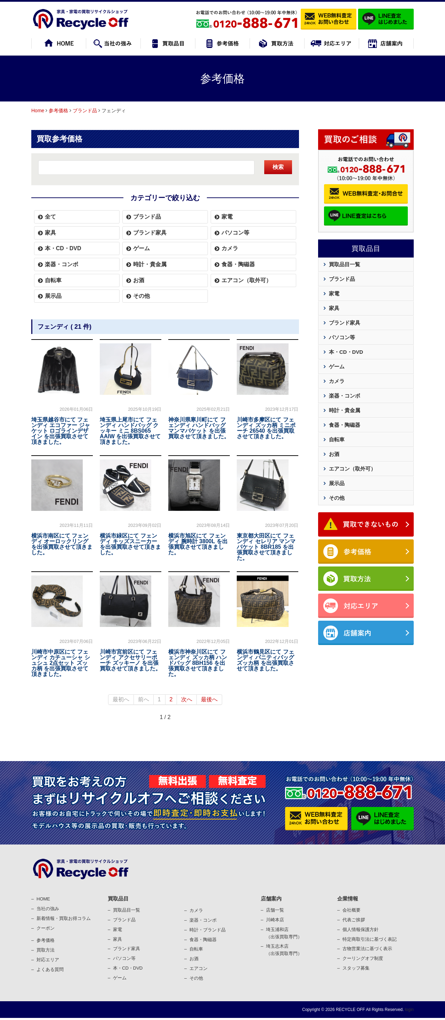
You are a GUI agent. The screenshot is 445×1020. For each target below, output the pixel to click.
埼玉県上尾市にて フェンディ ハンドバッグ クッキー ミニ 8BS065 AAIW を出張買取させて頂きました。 (130, 431)
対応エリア (48, 959)
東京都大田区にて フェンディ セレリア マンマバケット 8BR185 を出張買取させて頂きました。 (266, 547)
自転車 (53, 280)
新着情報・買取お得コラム (64, 918)
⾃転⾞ (196, 949)
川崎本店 (275, 919)
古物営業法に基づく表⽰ (367, 948)
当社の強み (48, 908)
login (409, 1009)
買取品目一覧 (344, 264)
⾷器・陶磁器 (203, 939)
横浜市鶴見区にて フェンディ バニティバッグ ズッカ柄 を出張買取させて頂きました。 (265, 660)
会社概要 (351, 910)
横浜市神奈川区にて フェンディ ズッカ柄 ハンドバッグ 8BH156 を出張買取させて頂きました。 (197, 663)
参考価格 (58, 110)
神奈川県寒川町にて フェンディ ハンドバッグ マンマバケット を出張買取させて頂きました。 (198, 428)
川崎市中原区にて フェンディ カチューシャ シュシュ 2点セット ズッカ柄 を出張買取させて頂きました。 (60, 663)
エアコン (198, 968)
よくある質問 (50, 969)
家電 (227, 217)
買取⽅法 (46, 950)
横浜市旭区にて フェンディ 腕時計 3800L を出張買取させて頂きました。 (197, 544)
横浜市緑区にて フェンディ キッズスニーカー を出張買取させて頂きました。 (130, 544)
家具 (50, 233)
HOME (43, 898)
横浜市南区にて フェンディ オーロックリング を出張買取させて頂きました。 (61, 544)
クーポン (46, 928)
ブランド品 (85, 110)
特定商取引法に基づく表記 (369, 939)
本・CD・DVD (63, 248)
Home (37, 110)
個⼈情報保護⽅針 (360, 929)
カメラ (229, 248)
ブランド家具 (150, 233)
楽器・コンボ (61, 264)
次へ (186, 699)
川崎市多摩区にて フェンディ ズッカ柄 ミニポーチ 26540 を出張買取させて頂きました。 (266, 428)
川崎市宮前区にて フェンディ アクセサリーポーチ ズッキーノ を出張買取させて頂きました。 (130, 660)
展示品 (53, 296)
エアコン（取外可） (246, 280)
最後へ (209, 699)
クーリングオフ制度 (362, 958)
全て (50, 217)
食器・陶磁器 (238, 264)
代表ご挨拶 (353, 919)
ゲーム (141, 248)
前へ (143, 699)
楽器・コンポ (203, 920)
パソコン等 (235, 233)
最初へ (121, 699)
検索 (278, 167)
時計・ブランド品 (207, 929)
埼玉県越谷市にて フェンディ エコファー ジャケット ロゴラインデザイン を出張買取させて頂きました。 (60, 431)
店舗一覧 (275, 910)
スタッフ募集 (356, 968)
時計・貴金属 (150, 264)
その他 (141, 296)
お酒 (138, 280)
